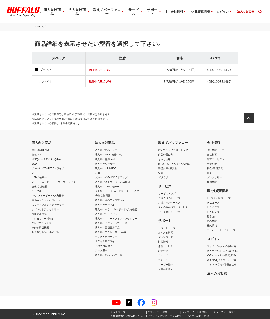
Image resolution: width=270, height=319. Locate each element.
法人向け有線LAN (105, 159)
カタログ (163, 255)
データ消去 (101, 250)
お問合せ (163, 250)
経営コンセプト (215, 159)
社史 (209, 173)
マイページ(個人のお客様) (221, 246)
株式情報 (212, 225)
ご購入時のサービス (169, 198)
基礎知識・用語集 (167, 168)
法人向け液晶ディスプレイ (110, 200)
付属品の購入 (165, 269)
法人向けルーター (105, 163)
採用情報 (212, 182)
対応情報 (163, 241)
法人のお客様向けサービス (173, 207)
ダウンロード (165, 237)
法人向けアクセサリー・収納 (110, 232)
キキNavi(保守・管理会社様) (222, 264)
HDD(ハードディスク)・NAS (47, 159)
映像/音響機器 (39, 186)
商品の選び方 (165, 154)
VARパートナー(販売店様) (221, 255)
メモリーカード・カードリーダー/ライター (55, 182)
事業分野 (212, 163)
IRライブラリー (215, 207)
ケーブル (37, 191)
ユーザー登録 (165, 264)
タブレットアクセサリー (45, 209)
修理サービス (165, 246)
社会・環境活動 (215, 168)
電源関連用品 (39, 214)
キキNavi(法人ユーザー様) (221, 260)
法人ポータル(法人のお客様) (222, 250)
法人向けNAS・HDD (106, 168)
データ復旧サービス (169, 212)
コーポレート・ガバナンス (221, 230)
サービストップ (167, 193)
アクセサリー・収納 (42, 218)
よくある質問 (165, 232)
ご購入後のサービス (169, 202)
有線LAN (36, 154)
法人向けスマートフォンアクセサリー (116, 218)
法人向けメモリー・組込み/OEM (112, 182)
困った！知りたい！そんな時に (174, 163)
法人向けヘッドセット (107, 214)
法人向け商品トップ (106, 150)
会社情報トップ (215, 150)
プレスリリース (215, 177)
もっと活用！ (165, 159)
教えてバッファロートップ (173, 150)
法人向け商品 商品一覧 (108, 255)
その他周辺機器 (40, 227)
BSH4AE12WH (100, 81)
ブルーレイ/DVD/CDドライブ (48, 168)
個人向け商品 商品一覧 (45, 232)
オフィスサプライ (105, 241)
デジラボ (163, 177)
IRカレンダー (214, 212)
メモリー (37, 173)
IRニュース (213, 202)
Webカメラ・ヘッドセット (46, 200)
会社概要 (212, 154)
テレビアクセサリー (43, 223)
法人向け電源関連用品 (107, 227)
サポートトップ (167, 228)
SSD (34, 163)
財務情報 (212, 221)
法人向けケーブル (105, 204)
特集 (160, 173)
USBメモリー (39, 177)
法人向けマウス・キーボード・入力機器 (116, 209)
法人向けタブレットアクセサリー (113, 223)
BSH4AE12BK (99, 69)
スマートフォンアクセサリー (48, 204)
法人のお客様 (217, 273)
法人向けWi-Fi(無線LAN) (108, 154)
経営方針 (212, 216)
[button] (249, 118)
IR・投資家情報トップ (219, 198)
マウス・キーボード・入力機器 (48, 195)
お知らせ (163, 260)
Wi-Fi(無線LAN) (40, 150)
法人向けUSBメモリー (107, 186)
